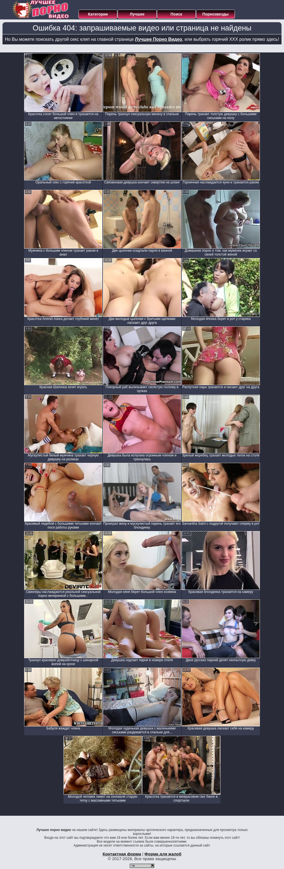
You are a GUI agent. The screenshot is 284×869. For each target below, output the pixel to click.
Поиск (176, 14)
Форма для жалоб (162, 854)
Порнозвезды (215, 14)
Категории (98, 14)
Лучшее (137, 14)
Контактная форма (122, 854)
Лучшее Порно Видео (158, 39)
